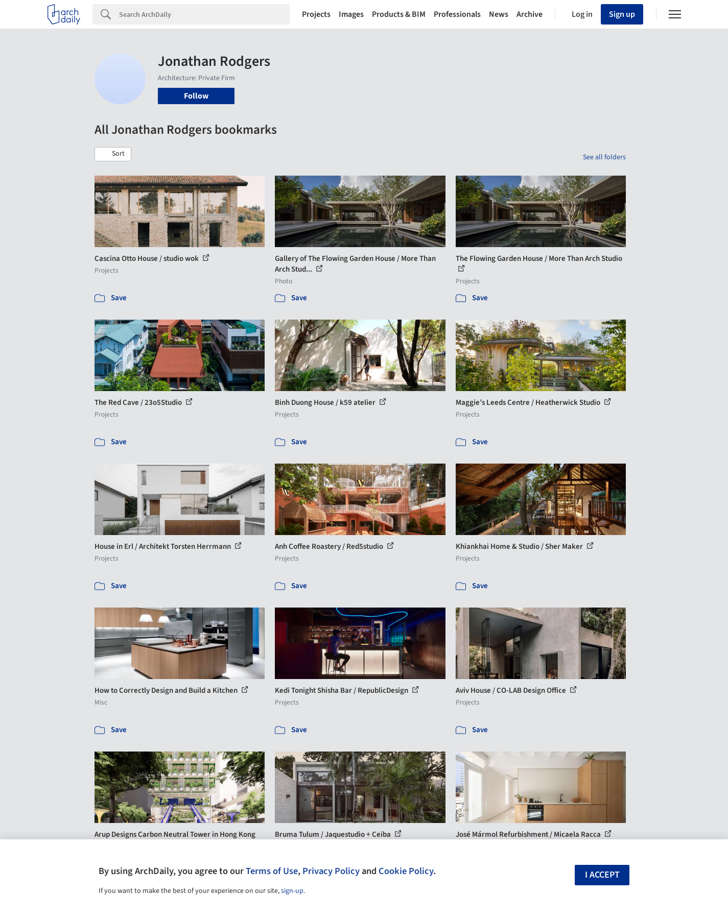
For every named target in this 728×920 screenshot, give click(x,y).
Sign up (622, 14)
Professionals (457, 14)
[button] (113, 154)
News (498, 14)
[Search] (204, 14)
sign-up (292, 891)
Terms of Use (272, 871)
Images (351, 14)
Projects (316, 14)
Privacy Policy (331, 871)
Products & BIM (399, 14)
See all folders (604, 157)
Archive (529, 14)
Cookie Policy (406, 871)
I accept (602, 874)
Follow (196, 96)
